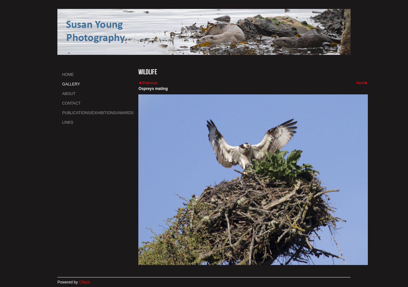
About (69, 94)
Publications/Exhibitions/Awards (98, 113)
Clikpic (85, 282)
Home (68, 74)
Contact (71, 103)
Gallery (71, 84)
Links (67, 122)
